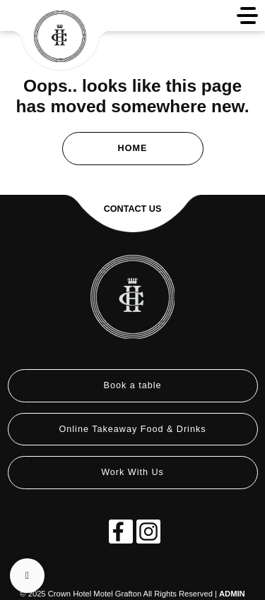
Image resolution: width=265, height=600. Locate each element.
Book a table (132, 385)
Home (133, 148)
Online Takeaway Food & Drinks (132, 429)
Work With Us (132, 472)
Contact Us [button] (133, 209)
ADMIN (232, 593)
